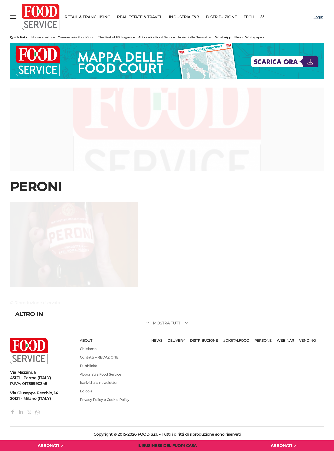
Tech (249, 17)
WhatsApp (223, 37)
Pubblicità (88, 366)
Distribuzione (221, 17)
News (156, 341)
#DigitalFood (236, 341)
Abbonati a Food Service (156, 37)
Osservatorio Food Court (76, 37)
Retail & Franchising (87, 17)
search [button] (261, 16)
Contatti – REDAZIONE (99, 357)
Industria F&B (184, 17)
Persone (263, 341)
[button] (13, 17)
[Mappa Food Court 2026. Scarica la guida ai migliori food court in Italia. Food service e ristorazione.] (167, 61)
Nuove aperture (43, 37)
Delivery (176, 341)
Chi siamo (88, 349)
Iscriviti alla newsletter (99, 383)
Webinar (285, 341)
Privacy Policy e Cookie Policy (104, 400)
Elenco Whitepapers (249, 37)
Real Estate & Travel (139, 17)
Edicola (86, 391)
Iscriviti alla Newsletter (195, 37)
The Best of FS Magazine (116, 37)
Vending (307, 341)
